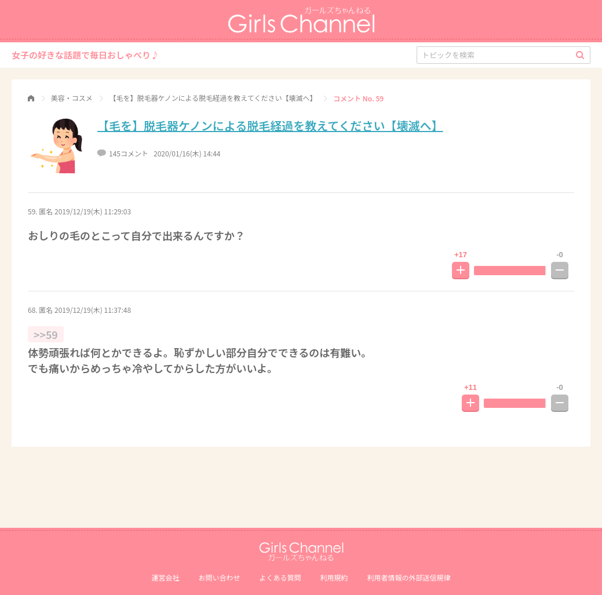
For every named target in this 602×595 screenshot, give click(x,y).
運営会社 (165, 577)
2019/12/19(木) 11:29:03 (92, 211)
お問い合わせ (219, 577)
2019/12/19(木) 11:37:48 (92, 310)
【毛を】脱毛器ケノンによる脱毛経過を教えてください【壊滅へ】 (270, 125)
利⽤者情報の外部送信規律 (409, 577)
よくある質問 (280, 577)
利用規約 (334, 577)
